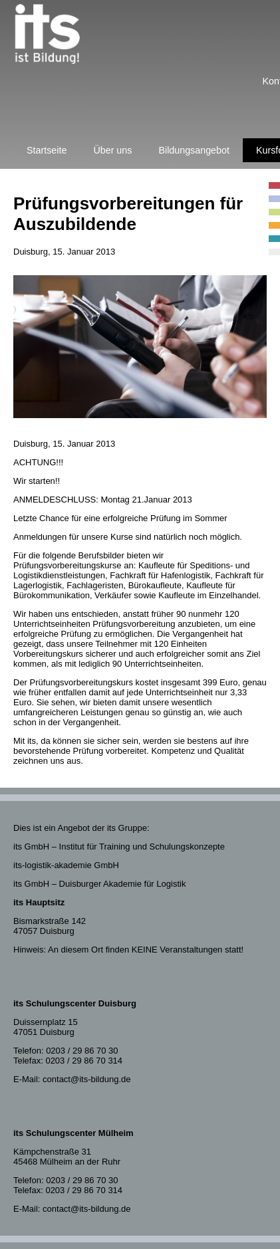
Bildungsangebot (193, 150)
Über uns (112, 150)
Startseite (47, 150)
